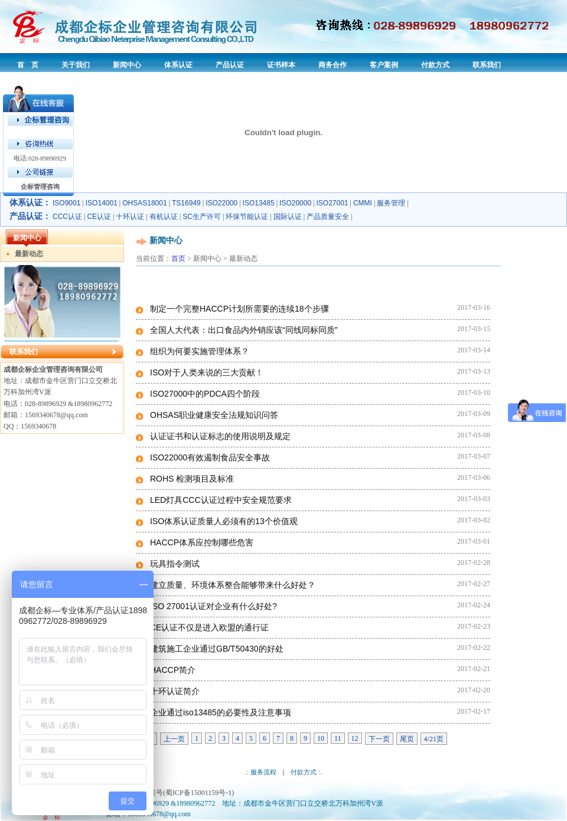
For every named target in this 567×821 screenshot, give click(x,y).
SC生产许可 (202, 216)
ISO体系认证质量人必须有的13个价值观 (224, 521)
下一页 (379, 739)
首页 (178, 258)
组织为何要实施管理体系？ (199, 351)
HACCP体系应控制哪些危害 (201, 542)
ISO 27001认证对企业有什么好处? (213, 606)
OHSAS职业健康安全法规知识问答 (214, 415)
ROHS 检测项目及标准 (192, 478)
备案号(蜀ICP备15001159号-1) (188, 793)
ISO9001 (66, 203)
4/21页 (434, 739)
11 (337, 738)
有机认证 (163, 216)
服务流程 (263, 772)
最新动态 (29, 254)
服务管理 (391, 203)
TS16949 (186, 203)
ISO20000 (295, 203)
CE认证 (99, 216)
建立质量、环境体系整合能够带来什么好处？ (232, 585)
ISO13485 (259, 203)
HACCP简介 (172, 670)
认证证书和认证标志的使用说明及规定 (220, 436)
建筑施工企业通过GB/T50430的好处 (217, 648)
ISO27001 (332, 203)
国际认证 (287, 216)
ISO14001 (102, 203)
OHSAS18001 (144, 203)
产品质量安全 (328, 216)
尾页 (407, 739)
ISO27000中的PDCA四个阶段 (205, 393)
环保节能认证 (247, 216)
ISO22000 (221, 203)
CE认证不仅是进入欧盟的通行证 (209, 627)
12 (355, 738)
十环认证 (130, 216)
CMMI (362, 203)
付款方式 (304, 772)
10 (320, 738)
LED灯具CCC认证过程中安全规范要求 (221, 500)
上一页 (174, 739)
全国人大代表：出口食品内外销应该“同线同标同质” (243, 330)
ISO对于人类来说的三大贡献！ (206, 372)
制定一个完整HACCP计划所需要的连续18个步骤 (239, 308)
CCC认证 (67, 216)
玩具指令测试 (175, 563)
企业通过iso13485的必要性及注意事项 (220, 712)
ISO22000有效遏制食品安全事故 (210, 457)
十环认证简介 (175, 691)
